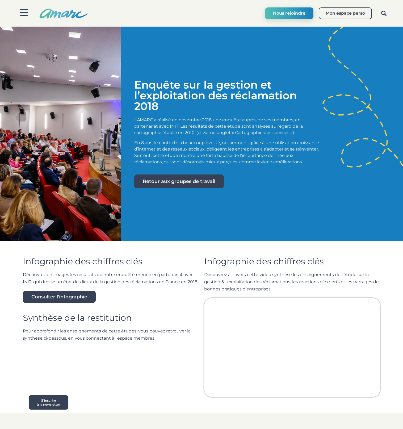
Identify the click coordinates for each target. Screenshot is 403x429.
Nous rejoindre (289, 13)
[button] (384, 13)
